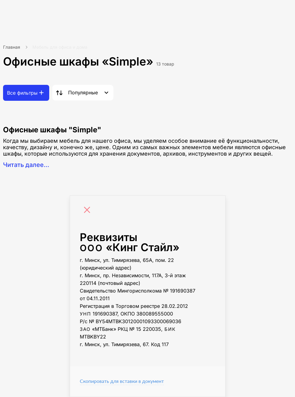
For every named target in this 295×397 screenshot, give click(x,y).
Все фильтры (22, 93)
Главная (11, 47)
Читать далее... (26, 164)
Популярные (83, 92)
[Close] (89, 210)
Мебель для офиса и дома (59, 47)
